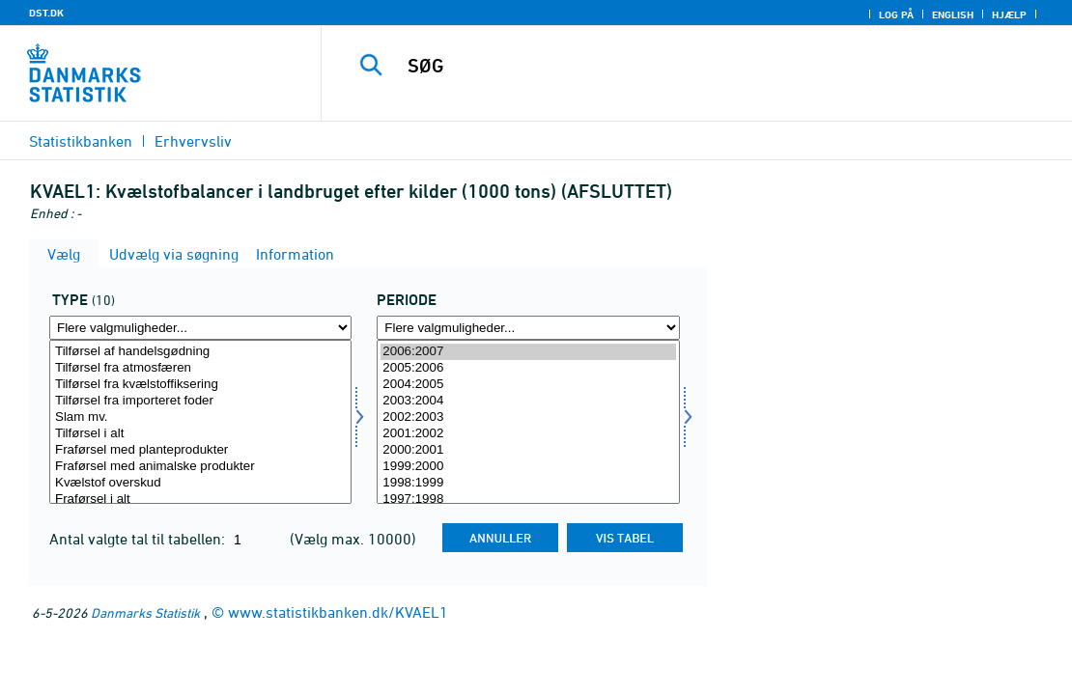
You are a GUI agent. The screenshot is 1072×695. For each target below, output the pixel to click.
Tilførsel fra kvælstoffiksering (200, 384)
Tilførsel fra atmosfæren (200, 368)
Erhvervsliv (193, 141)
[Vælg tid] (528, 422)
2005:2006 (528, 368)
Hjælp (1009, 14)
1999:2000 (528, 467)
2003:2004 (528, 401)
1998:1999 (528, 483)
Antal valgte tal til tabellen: (139, 538)
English (952, 14)
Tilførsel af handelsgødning (200, 352)
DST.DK (46, 12)
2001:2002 (528, 434)
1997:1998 (528, 499)
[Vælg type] (200, 422)
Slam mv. (200, 417)
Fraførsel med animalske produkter (200, 467)
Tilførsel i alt (200, 434)
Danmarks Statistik (145, 612)
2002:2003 (528, 417)
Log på (896, 14)
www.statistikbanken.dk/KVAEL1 (338, 612)
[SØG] (696, 65)
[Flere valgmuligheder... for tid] (528, 328)
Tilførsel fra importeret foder (200, 401)
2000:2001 (528, 450)
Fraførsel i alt (200, 499)
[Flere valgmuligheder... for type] (200, 328)
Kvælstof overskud (200, 483)
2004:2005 (528, 384)
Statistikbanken (80, 141)
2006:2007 (528, 352)
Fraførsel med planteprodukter (200, 450)
